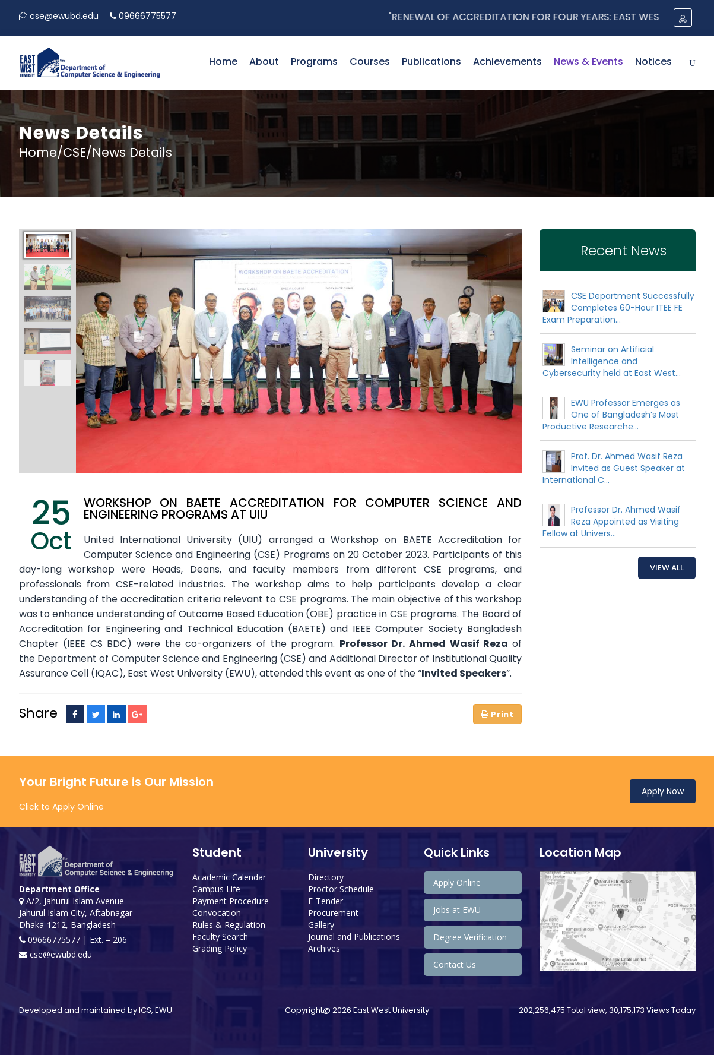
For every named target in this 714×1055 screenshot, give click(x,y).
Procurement (333, 912)
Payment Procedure (230, 900)
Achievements (507, 61)
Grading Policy (219, 948)
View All (667, 567)
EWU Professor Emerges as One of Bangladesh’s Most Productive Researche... (611, 414)
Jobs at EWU (457, 909)
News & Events (588, 61)
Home (223, 61)
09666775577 (143, 16)
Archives (324, 948)
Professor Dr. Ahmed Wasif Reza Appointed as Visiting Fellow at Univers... (611, 521)
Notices (653, 61)
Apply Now (663, 791)
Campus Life (216, 889)
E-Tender (325, 900)
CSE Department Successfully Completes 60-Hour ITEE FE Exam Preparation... (618, 308)
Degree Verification (470, 937)
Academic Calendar (229, 877)
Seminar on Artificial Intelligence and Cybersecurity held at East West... (611, 361)
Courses (370, 61)
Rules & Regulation (228, 924)
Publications (431, 61)
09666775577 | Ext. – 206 (73, 939)
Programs (314, 61)
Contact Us (454, 964)
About (264, 61)
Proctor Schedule (341, 889)
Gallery (321, 924)
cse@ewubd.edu (59, 16)
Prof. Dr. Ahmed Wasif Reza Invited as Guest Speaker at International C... (613, 468)
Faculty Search (220, 936)
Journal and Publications (354, 936)
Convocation (216, 912)
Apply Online (457, 882)
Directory (326, 877)
